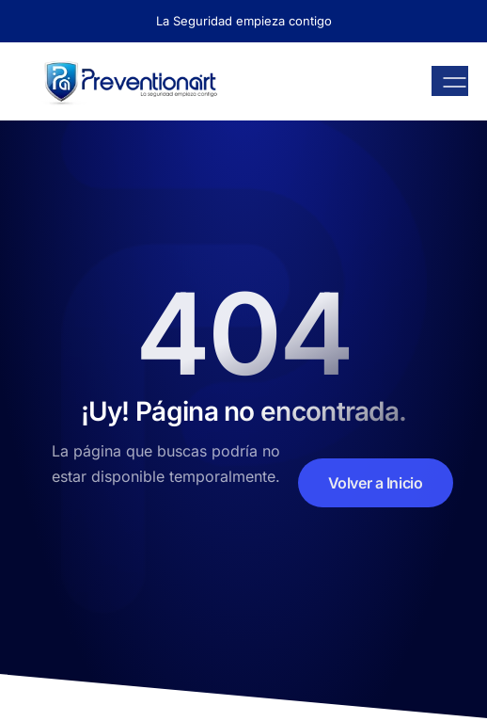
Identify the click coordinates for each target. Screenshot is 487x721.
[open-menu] (450, 81)
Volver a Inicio (375, 482)
